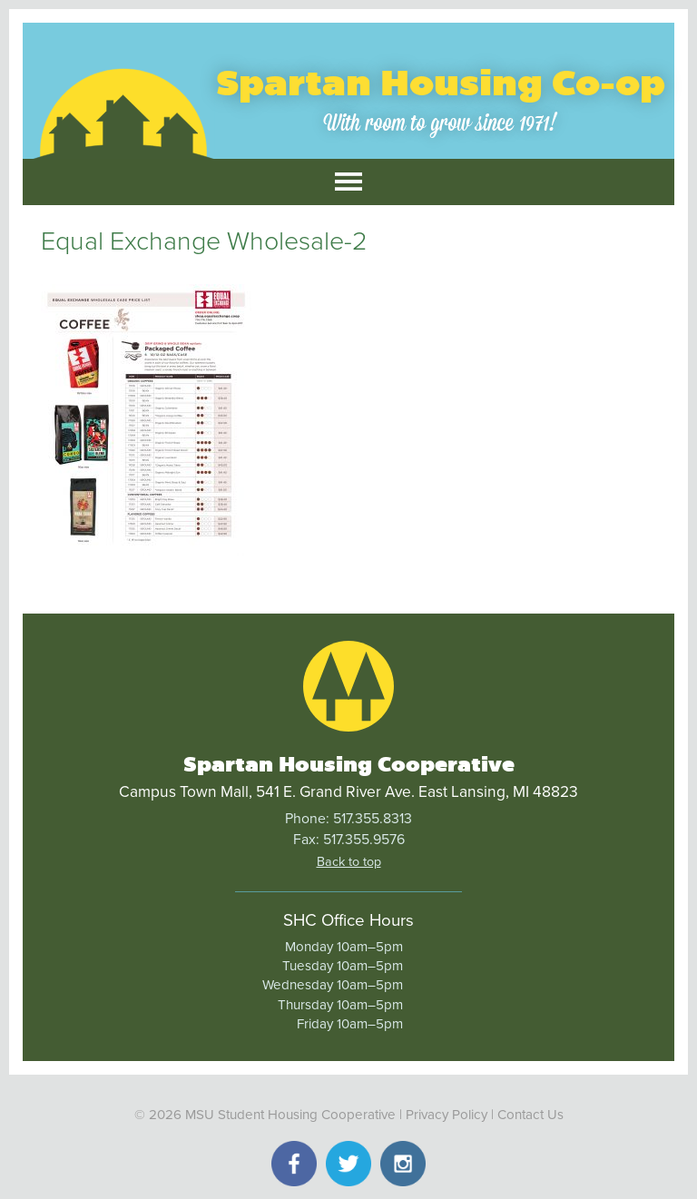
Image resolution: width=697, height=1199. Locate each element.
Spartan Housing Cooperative (349, 764)
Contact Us (530, 1114)
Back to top (349, 862)
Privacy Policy (446, 1114)
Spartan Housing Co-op (440, 83)
